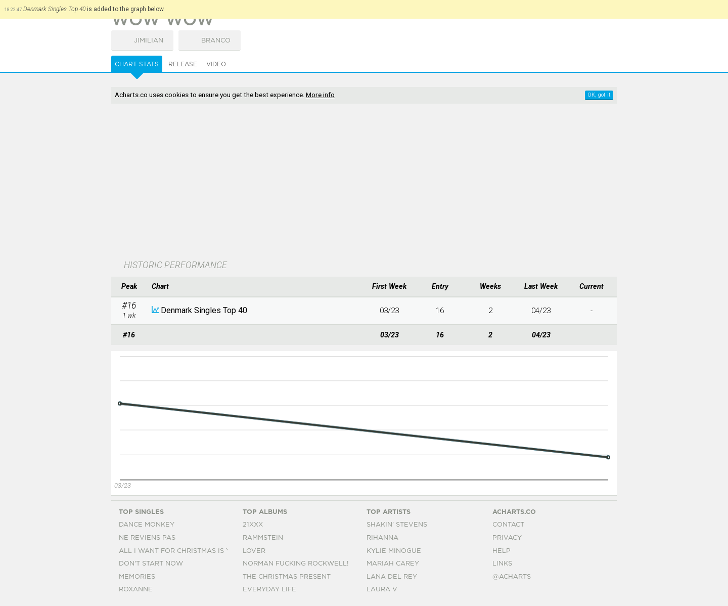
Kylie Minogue (394, 551)
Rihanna (382, 538)
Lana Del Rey (392, 577)
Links (502, 563)
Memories (137, 577)
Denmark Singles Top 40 (204, 310)
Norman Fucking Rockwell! (295, 563)
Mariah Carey (393, 563)
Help (501, 551)
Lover (254, 551)
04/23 (541, 310)
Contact (508, 525)
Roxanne (136, 589)
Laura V (382, 589)
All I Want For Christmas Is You (180, 551)
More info (320, 95)
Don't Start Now (151, 563)
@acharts (511, 577)
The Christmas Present (287, 577)
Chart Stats (137, 64)
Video (216, 64)
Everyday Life (269, 589)
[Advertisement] (364, 182)
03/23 (389, 310)
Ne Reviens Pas (147, 538)
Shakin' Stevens (397, 525)
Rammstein (263, 538)
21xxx (253, 525)
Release (182, 64)
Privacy (507, 538)
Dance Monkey (146, 525)
